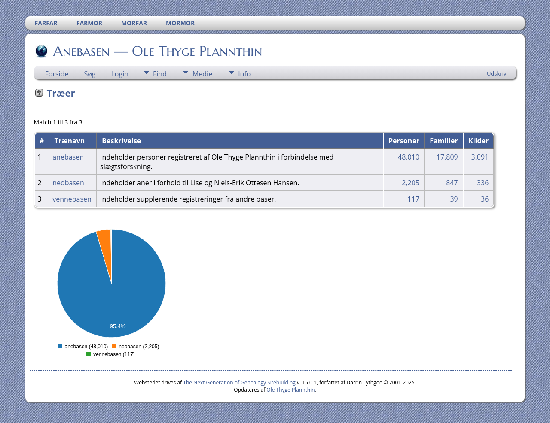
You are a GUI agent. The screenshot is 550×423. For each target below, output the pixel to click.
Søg (89, 74)
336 (483, 182)
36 (485, 199)
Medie (202, 74)
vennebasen (72, 199)
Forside (57, 74)
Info (244, 74)
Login (120, 74)
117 (413, 199)
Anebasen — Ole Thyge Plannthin (157, 51)
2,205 (410, 182)
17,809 (447, 157)
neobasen (68, 182)
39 (454, 199)
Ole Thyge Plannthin (290, 389)
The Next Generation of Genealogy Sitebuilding (239, 382)
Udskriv (497, 73)
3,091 (480, 157)
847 (452, 182)
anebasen (68, 157)
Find (160, 74)
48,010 (408, 157)
